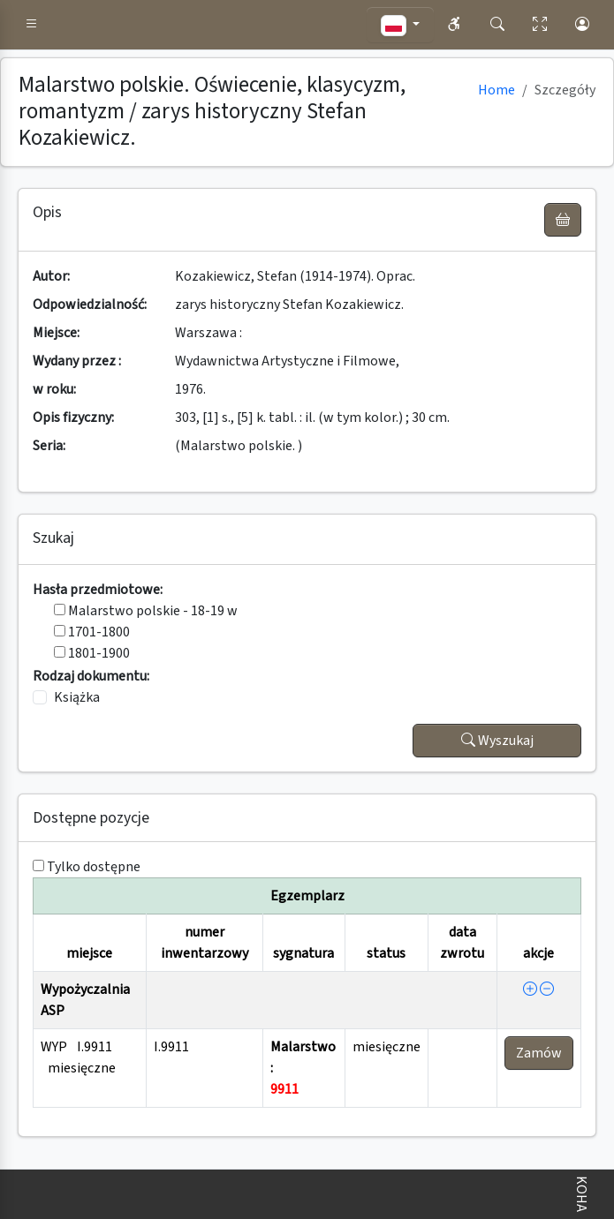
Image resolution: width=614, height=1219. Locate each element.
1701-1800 (92, 632)
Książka (77, 697)
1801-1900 (92, 653)
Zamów (539, 1053)
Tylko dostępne (93, 867)
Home (496, 90)
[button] (32, 24)
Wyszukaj (497, 740)
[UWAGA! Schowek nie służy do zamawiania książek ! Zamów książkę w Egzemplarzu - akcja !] (562, 220)
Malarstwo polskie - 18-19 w (146, 611)
